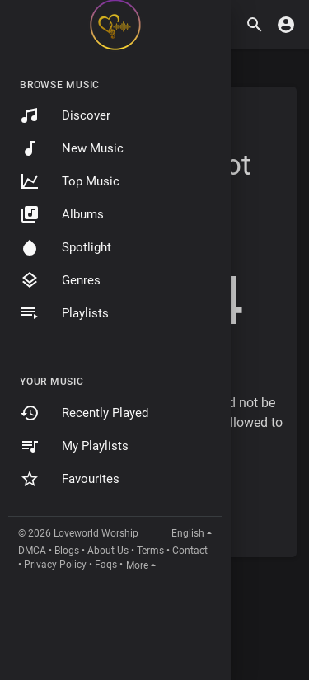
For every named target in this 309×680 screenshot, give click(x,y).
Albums (62, 214)
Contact (190, 550)
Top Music (69, 181)
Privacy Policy (55, 564)
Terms (150, 550)
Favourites (69, 479)
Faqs (106, 564)
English (187, 533)
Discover (65, 115)
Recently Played (84, 413)
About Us (108, 550)
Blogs (66, 550)
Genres (60, 280)
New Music (72, 148)
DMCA (32, 550)
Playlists (64, 313)
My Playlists (74, 446)
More (137, 565)
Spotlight (65, 247)
